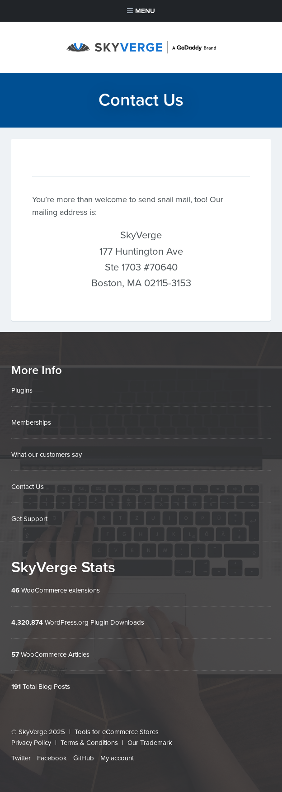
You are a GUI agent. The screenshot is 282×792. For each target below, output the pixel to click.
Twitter (21, 758)
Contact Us (27, 487)
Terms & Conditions (89, 743)
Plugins (22, 390)
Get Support (29, 519)
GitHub (83, 758)
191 (16, 687)
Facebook (52, 758)
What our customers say (46, 455)
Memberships (31, 422)
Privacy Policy (31, 743)
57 (15, 654)
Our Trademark (149, 743)
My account (117, 758)
